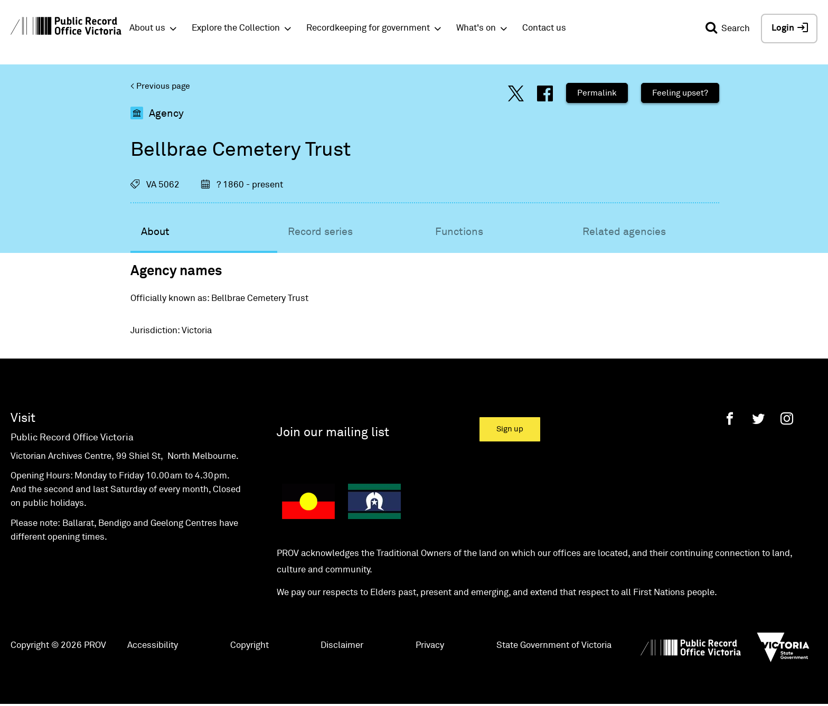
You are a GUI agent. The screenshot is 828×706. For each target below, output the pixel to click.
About (155, 232)
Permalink (597, 93)
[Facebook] (729, 418)
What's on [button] (476, 28)
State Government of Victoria (553, 645)
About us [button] (147, 28)
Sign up (509, 429)
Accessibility (152, 645)
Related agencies (624, 232)
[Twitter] (758, 418)
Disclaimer (342, 645)
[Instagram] (786, 418)
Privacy (430, 645)
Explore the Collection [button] (236, 28)
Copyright (249, 645)
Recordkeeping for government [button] (368, 28)
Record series (320, 232)
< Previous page (160, 86)
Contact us (544, 28)
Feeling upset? (680, 93)
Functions (459, 232)
